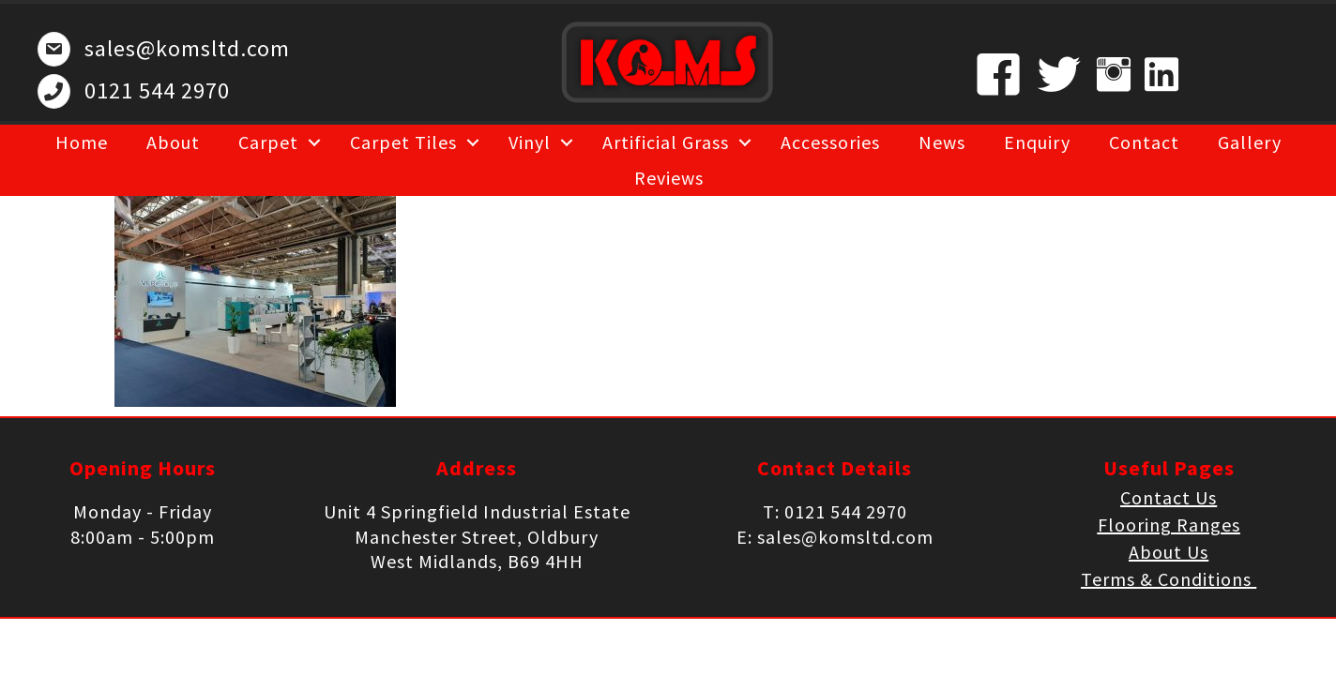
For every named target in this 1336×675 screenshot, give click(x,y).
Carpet (268, 142)
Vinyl (530, 142)
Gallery (1250, 142)
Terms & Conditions (1168, 579)
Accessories (830, 142)
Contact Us (1168, 497)
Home (81, 142)
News (941, 142)
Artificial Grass (665, 142)
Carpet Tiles (403, 142)
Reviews (669, 177)
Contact (1144, 142)
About (173, 142)
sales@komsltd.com (187, 48)
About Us (1168, 551)
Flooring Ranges (1169, 524)
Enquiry (1037, 142)
